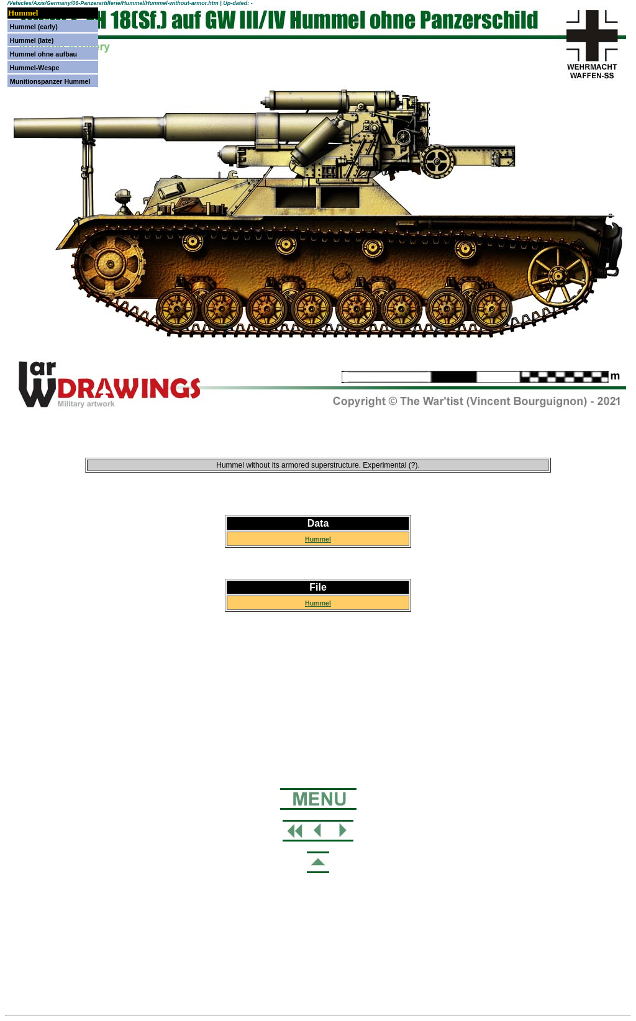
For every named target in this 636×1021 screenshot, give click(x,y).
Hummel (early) (34, 26)
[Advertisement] (318, 731)
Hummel (318, 539)
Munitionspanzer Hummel (50, 81)
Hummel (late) (31, 40)
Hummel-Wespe (35, 67)
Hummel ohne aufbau (43, 54)
